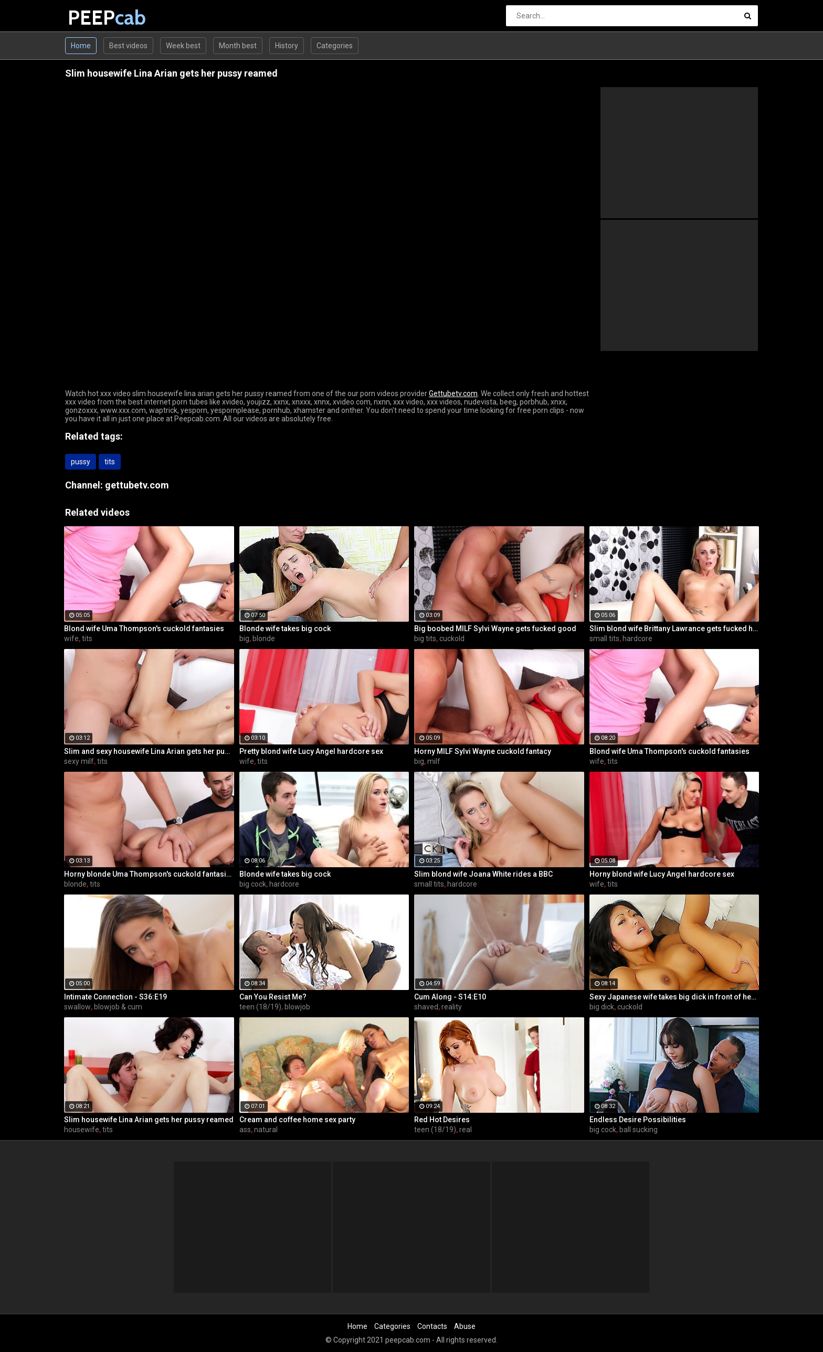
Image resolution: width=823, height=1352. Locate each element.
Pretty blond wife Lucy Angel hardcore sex (311, 751)
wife (71, 638)
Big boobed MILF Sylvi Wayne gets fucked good (495, 628)
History (286, 45)
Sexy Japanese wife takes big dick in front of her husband (674, 997)
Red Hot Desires (442, 1119)
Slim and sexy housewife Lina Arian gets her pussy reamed (149, 751)
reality (451, 1007)
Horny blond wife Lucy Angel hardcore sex (661, 874)
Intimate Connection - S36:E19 (115, 997)
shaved (426, 1007)
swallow (77, 1007)
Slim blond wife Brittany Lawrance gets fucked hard (674, 628)
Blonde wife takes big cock (285, 628)
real (465, 1129)
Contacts (432, 1326)
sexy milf (79, 761)
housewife (81, 1129)
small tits (604, 638)
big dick (601, 1007)
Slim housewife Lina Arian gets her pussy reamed (149, 1119)
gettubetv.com (137, 485)
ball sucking (638, 1129)
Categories (334, 45)
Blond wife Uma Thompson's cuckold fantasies (144, 628)
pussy (80, 461)
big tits (425, 638)
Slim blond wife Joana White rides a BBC (483, 874)
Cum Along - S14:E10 (450, 997)
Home (81, 45)
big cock (252, 884)
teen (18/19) (260, 1007)
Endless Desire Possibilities (637, 1119)
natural (266, 1129)
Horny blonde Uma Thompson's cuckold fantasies (149, 874)
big (244, 638)
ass (245, 1129)
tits (109, 461)
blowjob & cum (118, 1007)
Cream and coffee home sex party (297, 1119)
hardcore (637, 638)
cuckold (452, 638)
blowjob (297, 1007)
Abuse (465, 1326)
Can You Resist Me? (273, 997)
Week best (183, 45)
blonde (263, 638)
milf (433, 761)
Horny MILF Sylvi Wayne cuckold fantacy (482, 751)
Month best (238, 45)
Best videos (128, 45)
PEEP (95, 17)
